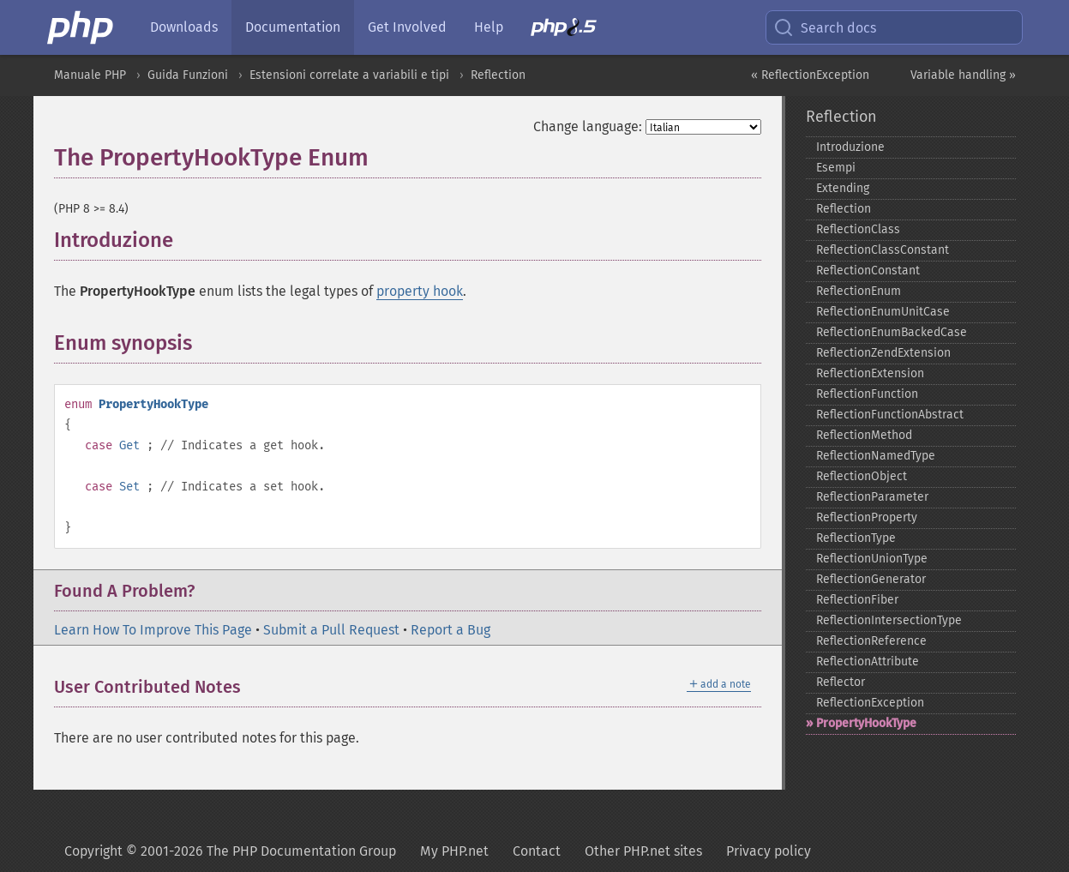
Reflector (840, 682)
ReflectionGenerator (871, 579)
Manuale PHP (90, 75)
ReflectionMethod (864, 435)
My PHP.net (454, 851)
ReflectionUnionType (872, 558)
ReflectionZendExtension (883, 353)
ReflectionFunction (867, 394)
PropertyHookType (866, 723)
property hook (419, 291)
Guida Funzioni (187, 75)
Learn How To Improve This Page (153, 630)
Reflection (498, 75)
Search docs (824, 27)
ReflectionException (870, 702)
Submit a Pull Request (331, 630)
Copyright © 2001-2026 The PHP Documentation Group (230, 851)
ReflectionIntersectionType (889, 620)
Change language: (587, 126)
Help (488, 27)
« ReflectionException (810, 75)
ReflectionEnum (858, 291)
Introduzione (850, 147)
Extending (842, 188)
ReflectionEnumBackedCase (891, 332)
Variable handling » (963, 75)
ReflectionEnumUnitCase (883, 311)
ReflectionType (856, 538)
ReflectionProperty (866, 517)
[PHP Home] (81, 27)
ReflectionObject (861, 476)
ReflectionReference (871, 641)
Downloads (184, 27)
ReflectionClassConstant (882, 250)
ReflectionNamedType (875, 455)
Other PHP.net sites (643, 851)
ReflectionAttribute (867, 661)
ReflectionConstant (868, 270)
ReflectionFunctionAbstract (890, 414)
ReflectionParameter (872, 497)
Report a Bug (450, 630)
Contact (537, 851)
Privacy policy (768, 851)
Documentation (292, 27)
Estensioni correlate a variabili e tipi (349, 75)
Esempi (836, 167)
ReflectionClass (858, 229)
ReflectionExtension (870, 373)
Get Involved (407, 27)
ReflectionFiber (857, 599)
